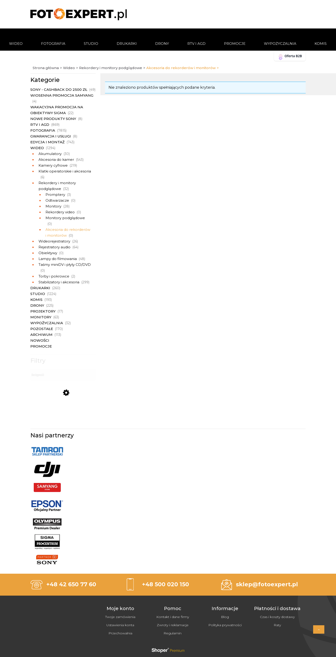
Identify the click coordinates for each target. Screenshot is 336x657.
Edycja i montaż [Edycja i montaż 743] (47, 142)
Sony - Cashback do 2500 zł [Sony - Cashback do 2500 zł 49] (58, 89)
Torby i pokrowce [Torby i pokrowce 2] (53, 276)
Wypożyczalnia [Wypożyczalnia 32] (46, 323)
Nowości (39, 340)
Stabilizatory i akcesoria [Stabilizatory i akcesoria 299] (58, 282)
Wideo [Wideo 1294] (37, 148)
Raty (277, 625)
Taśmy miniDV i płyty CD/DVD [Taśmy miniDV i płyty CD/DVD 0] (64, 264)
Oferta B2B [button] (290, 57)
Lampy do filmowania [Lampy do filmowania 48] (57, 258)
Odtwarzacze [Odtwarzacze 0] (57, 200)
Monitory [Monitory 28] (53, 206)
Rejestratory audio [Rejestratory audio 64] (54, 247)
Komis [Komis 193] (36, 299)
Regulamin (173, 633)
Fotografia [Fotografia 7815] (42, 130)
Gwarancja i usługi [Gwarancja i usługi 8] (50, 136)
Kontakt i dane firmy (172, 617)
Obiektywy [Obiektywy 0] (47, 253)
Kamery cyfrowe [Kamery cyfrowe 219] (53, 165)
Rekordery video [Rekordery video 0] (60, 212)
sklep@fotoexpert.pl (267, 584)
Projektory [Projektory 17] (43, 311)
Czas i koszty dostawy (277, 617)
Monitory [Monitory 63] (40, 317)
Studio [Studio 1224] (37, 294)
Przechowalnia (120, 633)
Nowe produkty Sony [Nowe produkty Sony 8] (53, 118)
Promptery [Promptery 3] (55, 194)
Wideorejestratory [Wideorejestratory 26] (54, 241)
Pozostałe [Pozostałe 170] (41, 329)
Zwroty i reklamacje (173, 625)
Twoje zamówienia (120, 617)
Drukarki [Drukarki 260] (40, 288)
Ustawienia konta (120, 625)
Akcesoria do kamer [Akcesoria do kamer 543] (56, 159)
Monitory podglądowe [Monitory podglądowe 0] (65, 218)
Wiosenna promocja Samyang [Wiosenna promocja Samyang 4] (61, 95)
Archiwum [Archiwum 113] (41, 334)
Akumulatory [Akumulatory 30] (50, 153)
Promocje (41, 346)
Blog (225, 617)
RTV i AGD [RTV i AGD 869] (39, 124)
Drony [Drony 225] (37, 305)
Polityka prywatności (225, 625)
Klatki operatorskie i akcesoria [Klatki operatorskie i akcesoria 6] (64, 171)
